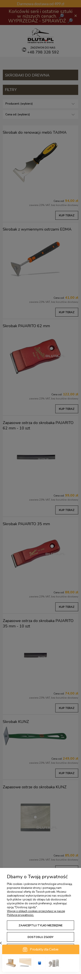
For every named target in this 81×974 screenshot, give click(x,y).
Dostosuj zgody (41, 937)
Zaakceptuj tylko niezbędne (40, 925)
